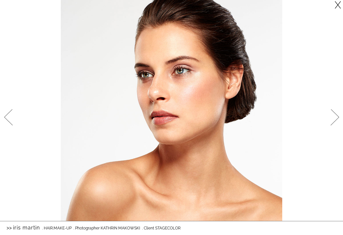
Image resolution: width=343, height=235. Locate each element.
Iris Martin (26, 228)
